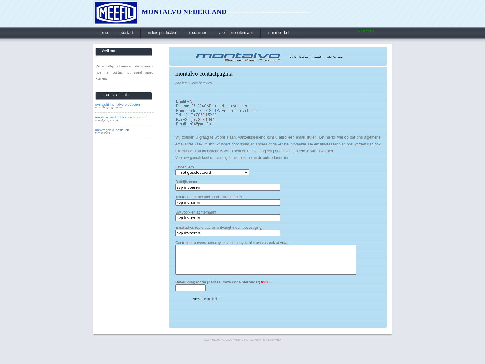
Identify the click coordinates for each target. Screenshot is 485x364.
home (103, 32)
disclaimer (197, 32)
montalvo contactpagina (204, 73)
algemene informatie (236, 32)
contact (127, 32)
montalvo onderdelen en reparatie (120, 117)
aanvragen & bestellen (112, 130)
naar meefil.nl (278, 32)
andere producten (161, 32)
